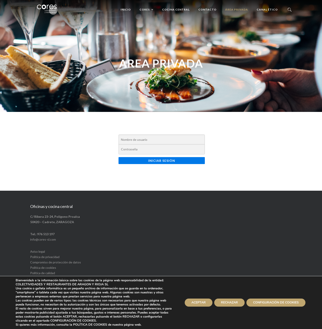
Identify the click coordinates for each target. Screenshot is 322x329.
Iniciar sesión (161, 160)
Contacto (207, 9)
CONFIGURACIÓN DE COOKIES (276, 302)
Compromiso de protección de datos (55, 262)
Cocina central (176, 9)
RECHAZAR (229, 302)
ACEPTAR (198, 302)
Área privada (236, 9)
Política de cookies (43, 267)
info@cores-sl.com (43, 239)
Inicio (126, 9)
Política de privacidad (44, 257)
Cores (145, 9)
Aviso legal (37, 251)
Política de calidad (42, 273)
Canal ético (267, 9)
